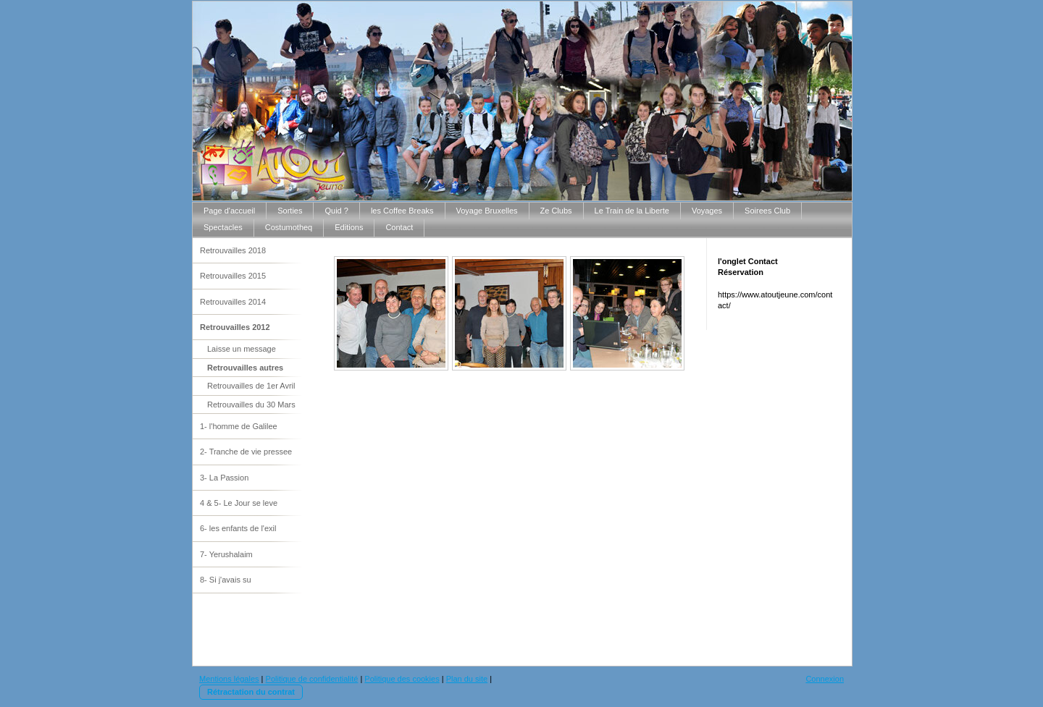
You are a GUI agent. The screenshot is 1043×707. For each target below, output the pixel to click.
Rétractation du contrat (251, 691)
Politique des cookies (401, 678)
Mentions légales (229, 678)
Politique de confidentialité (312, 678)
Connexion (824, 678)
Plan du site (466, 678)
